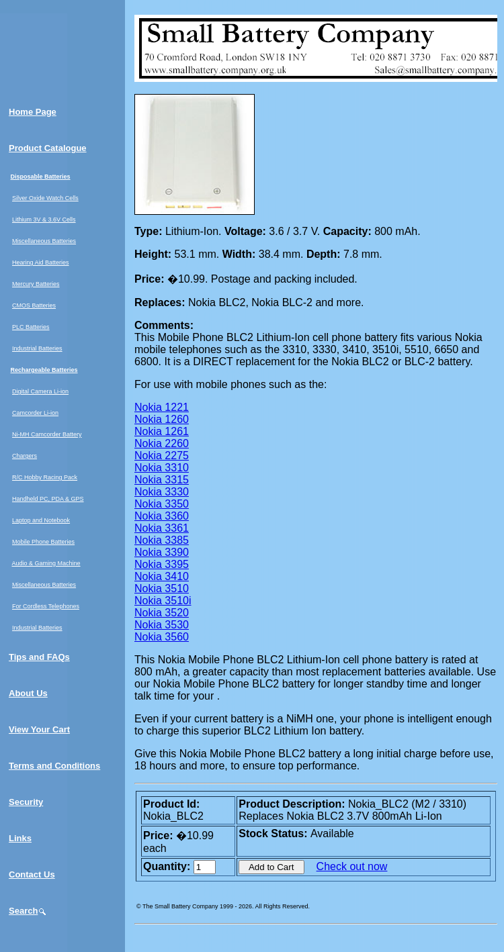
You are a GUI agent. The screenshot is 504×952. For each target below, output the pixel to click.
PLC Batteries (31, 327)
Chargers (24, 456)
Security (26, 802)
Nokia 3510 (161, 588)
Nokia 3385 (161, 540)
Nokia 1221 (161, 407)
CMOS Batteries (34, 305)
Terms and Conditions (54, 766)
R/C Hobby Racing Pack (44, 477)
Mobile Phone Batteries (43, 541)
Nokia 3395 (161, 564)
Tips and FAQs (39, 657)
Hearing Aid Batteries (40, 262)
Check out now (352, 866)
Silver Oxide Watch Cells (45, 198)
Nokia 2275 (161, 455)
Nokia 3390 (161, 552)
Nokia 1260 (161, 419)
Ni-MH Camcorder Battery (47, 434)
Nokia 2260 (161, 443)
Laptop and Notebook (41, 520)
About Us (28, 693)
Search (28, 911)
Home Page (32, 112)
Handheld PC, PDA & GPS (48, 498)
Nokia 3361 (161, 528)
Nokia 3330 (161, 491)
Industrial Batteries (37, 348)
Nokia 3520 (161, 612)
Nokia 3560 (161, 636)
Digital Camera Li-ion (40, 391)
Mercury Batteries (36, 284)
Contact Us (32, 874)
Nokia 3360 (161, 516)
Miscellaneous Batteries (44, 241)
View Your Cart (39, 729)
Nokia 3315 (161, 479)
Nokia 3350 (161, 504)
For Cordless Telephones (45, 606)
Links (20, 838)
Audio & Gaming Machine (46, 563)
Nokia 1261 (161, 431)
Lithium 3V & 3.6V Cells (44, 219)
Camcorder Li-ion (35, 413)
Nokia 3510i (163, 600)
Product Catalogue (48, 148)
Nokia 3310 (161, 467)
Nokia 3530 (161, 624)
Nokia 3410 (161, 576)
